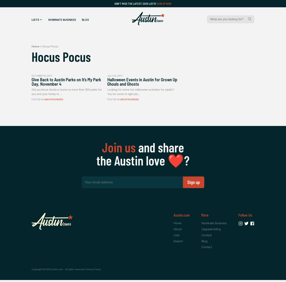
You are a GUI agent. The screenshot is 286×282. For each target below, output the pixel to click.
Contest (206, 237)
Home (35, 46)
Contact (206, 249)
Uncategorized (53, 101)
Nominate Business (62, 19)
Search (178, 243)
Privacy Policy (93, 271)
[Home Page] (148, 18)
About (177, 230)
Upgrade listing (211, 230)
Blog (85, 19)
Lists (35, 19)
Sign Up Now (164, 3)
